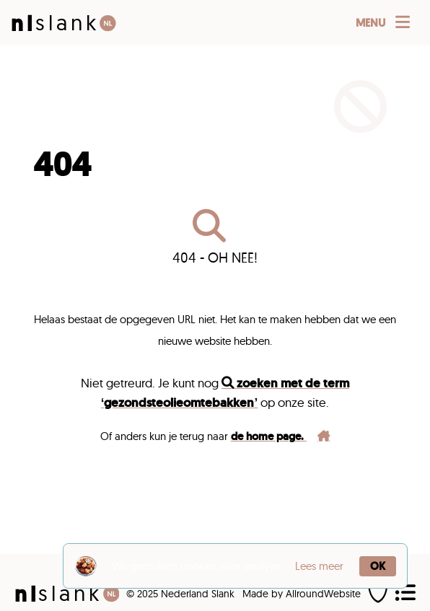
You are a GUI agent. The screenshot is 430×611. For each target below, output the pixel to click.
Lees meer (319, 566)
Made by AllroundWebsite (301, 593)
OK (377, 566)
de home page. (280, 436)
